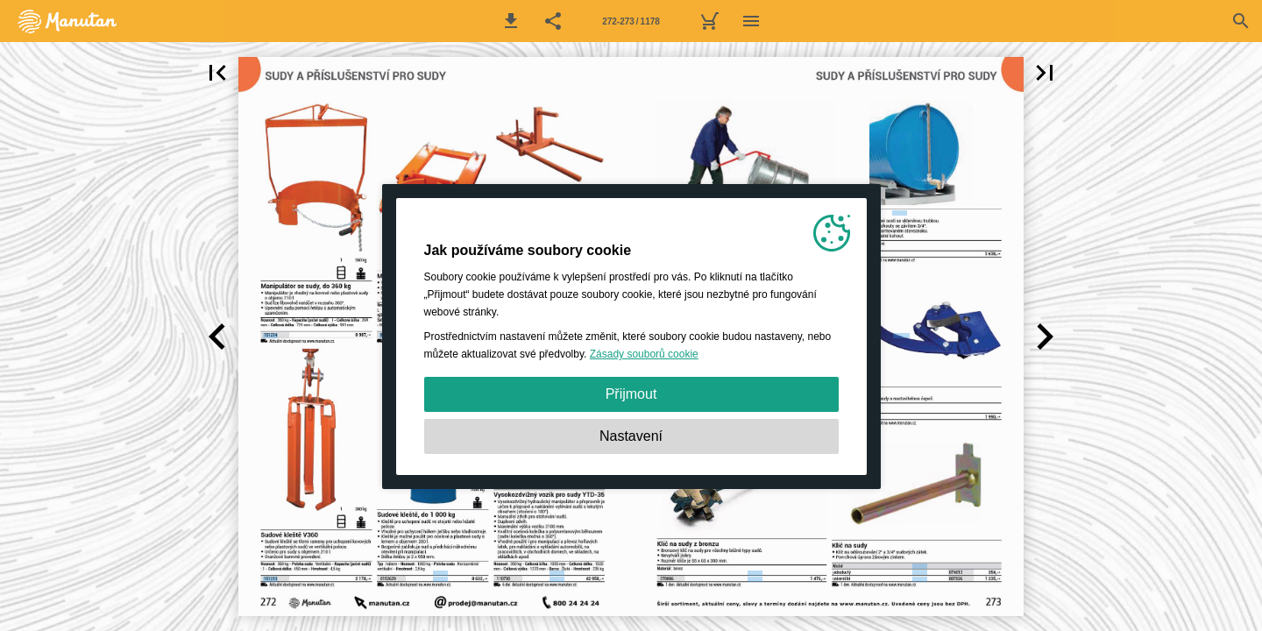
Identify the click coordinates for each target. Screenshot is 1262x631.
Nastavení (631, 436)
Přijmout (631, 393)
